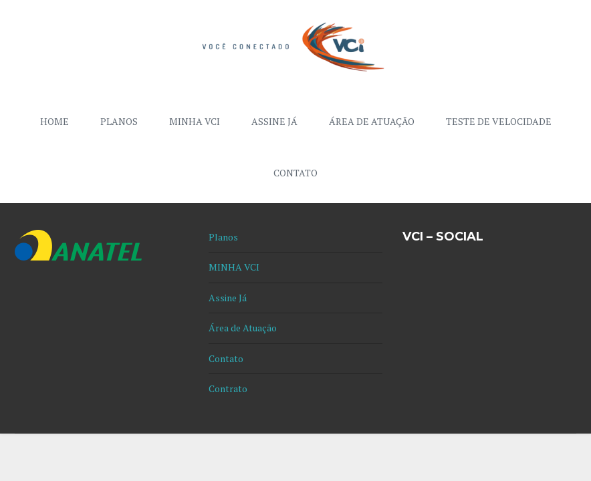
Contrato (228, 388)
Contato (295, 172)
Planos (119, 121)
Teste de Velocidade (499, 121)
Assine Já (274, 121)
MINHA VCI (194, 121)
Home (54, 121)
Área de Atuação (372, 121)
